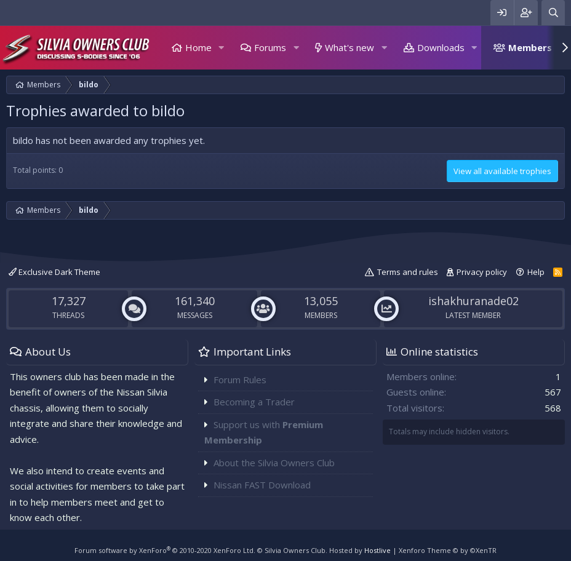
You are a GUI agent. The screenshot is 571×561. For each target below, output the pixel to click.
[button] (221, 48)
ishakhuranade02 (473, 300)
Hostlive (377, 550)
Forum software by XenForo (164, 550)
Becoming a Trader (254, 402)
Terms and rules (407, 271)
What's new (349, 47)
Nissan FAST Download (262, 485)
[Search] (553, 12)
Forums (270, 47)
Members (530, 47)
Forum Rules (240, 379)
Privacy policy (482, 271)
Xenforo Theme (448, 550)
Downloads (441, 47)
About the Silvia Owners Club (274, 462)
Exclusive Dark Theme (54, 271)
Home (198, 47)
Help (536, 271)
